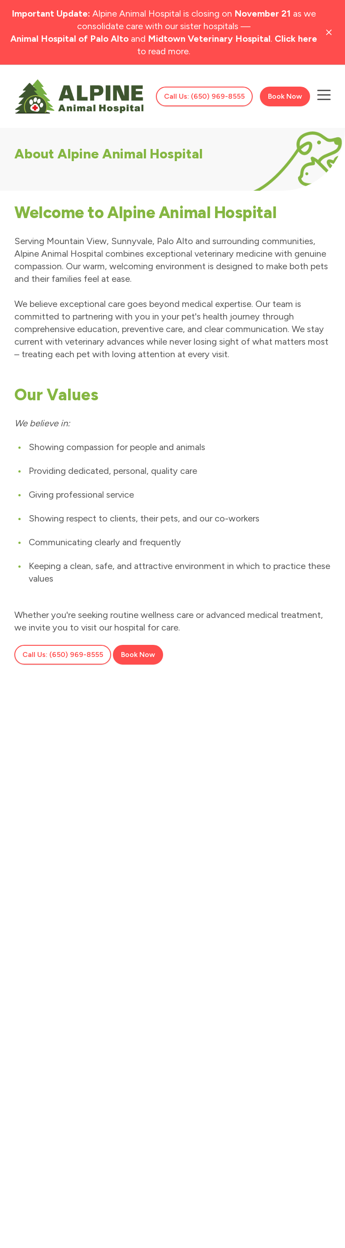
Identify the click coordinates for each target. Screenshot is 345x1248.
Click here (296, 38)
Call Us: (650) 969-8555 (204, 96)
